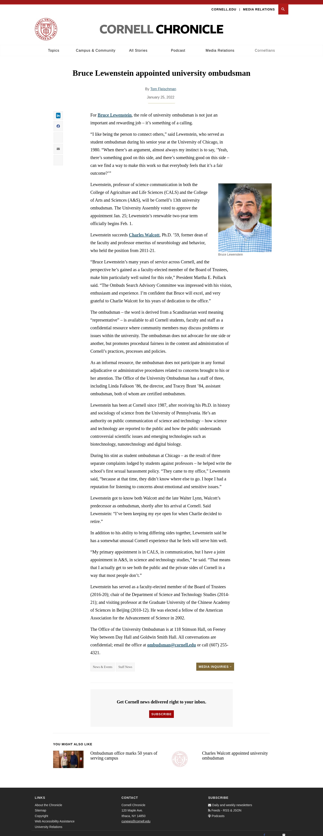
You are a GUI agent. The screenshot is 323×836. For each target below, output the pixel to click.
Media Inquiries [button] (215, 663)
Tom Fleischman (163, 85)
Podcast (178, 47)
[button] (283, 6)
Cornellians (265, 47)
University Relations (48, 823)
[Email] (283, 831)
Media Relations (259, 6)
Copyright (41, 812)
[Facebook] (264, 831)
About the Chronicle (48, 801)
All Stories (138, 47)
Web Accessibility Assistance (55, 818)
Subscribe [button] (161, 710)
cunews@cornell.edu (135, 818)
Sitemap (40, 807)
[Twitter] (274, 831)
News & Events (102, 663)
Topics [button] (53, 47)
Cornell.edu (223, 6)
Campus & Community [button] (95, 47)
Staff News (125, 663)
